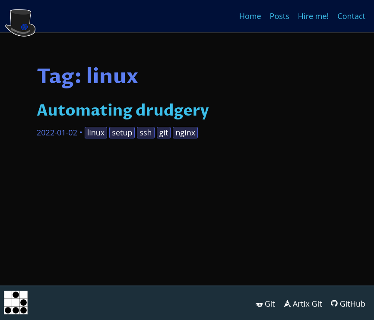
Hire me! (313, 16)
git (163, 132)
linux (96, 132)
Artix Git (307, 303)
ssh (145, 132)
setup (122, 132)
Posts (279, 16)
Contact (351, 16)
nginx (185, 132)
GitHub (352, 303)
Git (270, 303)
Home (250, 16)
